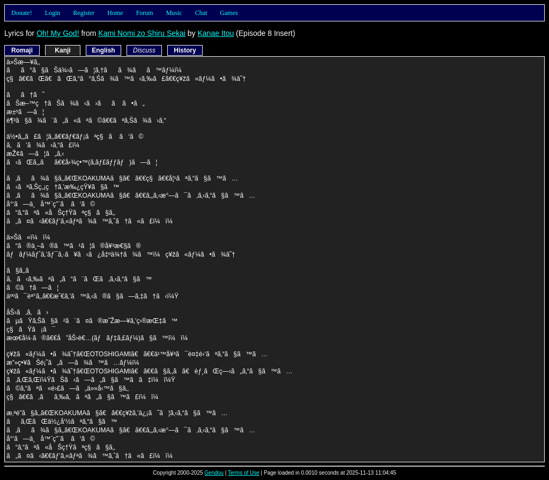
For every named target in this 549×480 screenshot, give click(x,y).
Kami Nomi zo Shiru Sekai (142, 33)
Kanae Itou (216, 33)
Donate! (21, 13)
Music (174, 13)
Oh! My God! (57, 33)
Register (83, 13)
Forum (144, 13)
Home (115, 13)
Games (229, 13)
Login (53, 13)
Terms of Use (243, 473)
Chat (201, 13)
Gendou (214, 473)
